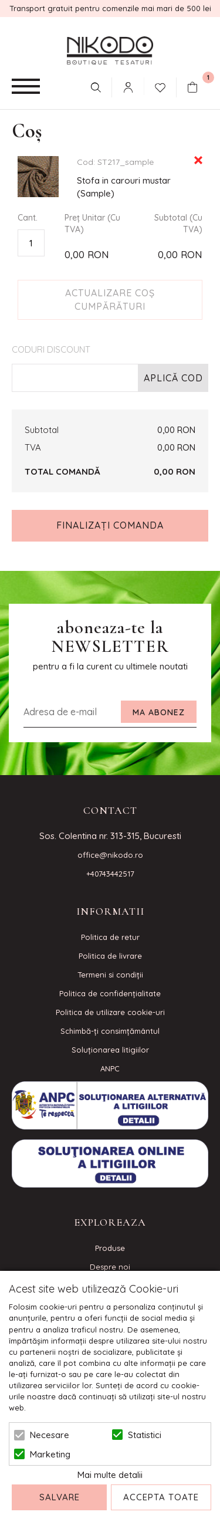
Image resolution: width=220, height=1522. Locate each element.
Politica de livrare (110, 955)
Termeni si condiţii (110, 974)
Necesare (49, 1434)
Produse (110, 1248)
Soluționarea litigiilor (110, 1049)
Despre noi (110, 1266)
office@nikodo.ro (110, 855)
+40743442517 (110, 873)
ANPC (110, 1068)
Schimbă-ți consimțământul (110, 1031)
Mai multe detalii (110, 1474)
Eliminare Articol (198, 160)
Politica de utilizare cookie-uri (110, 1012)
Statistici (144, 1434)
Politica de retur (110, 937)
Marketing (50, 1454)
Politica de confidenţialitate (110, 993)
